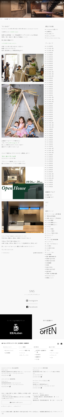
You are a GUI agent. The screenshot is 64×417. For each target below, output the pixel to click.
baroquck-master (33, 29)
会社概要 (48, 254)
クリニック (53, 355)
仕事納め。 (49, 31)
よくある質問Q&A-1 (51, 222)
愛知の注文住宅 (50, 261)
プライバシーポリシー (7, 406)
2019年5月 (49, 87)
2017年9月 (49, 129)
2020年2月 (49, 67)
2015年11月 (49, 176)
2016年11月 (49, 150)
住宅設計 (38, 354)
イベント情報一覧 (25, 350)
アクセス (48, 227)
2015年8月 (49, 182)
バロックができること (52, 244)
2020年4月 (49, 63)
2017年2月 (49, 144)
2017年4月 (49, 140)
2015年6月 (49, 187)
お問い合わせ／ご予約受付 (53, 218)
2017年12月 (49, 123)
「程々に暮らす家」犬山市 (9, 156)
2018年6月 (49, 110)
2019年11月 (49, 74)
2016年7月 (49, 159)
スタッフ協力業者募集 (52, 239)
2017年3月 (49, 142)
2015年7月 (49, 184)
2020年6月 (49, 59)
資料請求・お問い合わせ (16, 402)
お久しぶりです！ (50, 36)
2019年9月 (49, 78)
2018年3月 (49, 116)
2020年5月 (49, 61)
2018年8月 (49, 106)
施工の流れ (49, 267)
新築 (47, 265)
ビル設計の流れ (50, 248)
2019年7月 (49, 82)
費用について (50, 278)
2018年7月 (49, 108)
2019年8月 (49, 80)
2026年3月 (49, 46)
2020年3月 (49, 65)
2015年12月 (49, 174)
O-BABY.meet (14, 32)
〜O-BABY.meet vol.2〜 (9, 43)
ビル (52, 357)
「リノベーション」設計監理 (53, 214)
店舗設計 (38, 357)
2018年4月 (49, 114)
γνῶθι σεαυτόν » (38, 253)
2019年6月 (49, 84)
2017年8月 (49, 131)
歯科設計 (48, 271)
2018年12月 (49, 97)
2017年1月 (49, 146)
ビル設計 (48, 246)
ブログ (48, 250)
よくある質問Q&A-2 (51, 224)
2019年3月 (49, 91)
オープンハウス (25, 355)
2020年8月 (49, 55)
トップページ (49, 242)
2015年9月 (49, 180)
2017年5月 (49, 138)
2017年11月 (49, 125)
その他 (37, 359)
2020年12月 (49, 50)
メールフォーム (10, 246)
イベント (23, 353)
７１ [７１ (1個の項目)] (46, 205)
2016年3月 (49, 167)
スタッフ (48, 237)
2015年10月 (49, 178)
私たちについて (50, 276)
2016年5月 (49, 163)
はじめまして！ (50, 34)
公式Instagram (13, 143)
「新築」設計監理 (50, 216)
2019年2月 (49, 93)
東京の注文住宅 (50, 269)
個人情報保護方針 (51, 256)
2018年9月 (49, 104)
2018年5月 (49, 112)
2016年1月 (49, 172)
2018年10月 (49, 101)
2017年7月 (49, 133)
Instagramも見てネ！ (52, 29)
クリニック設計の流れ (52, 233)
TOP (1, 19)
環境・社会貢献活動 (51, 273)
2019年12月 (49, 72)
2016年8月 (49, 157)
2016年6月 (49, 161)
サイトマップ (49, 235)
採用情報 (48, 263)
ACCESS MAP (6, 375)
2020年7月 (49, 57)
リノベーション (50, 252)
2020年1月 (49, 70)
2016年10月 (49, 152)
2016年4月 (49, 165)
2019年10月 (49, 76)
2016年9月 (49, 155)
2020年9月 (49, 52)
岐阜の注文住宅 (50, 258)
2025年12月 (49, 48)
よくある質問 (49, 220)
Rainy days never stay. (53, 38)
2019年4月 (49, 89)
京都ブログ (49, 195)
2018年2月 (49, 118)
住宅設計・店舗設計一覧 (41, 351)
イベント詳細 (49, 229)
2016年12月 (49, 148)
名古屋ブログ (7, 19)
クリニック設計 (50, 231)
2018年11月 (49, 99)
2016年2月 (49, 169)
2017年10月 (49, 127)
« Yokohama (5, 253)
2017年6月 (49, 135)
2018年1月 (49, 121)
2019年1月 (49, 95)
